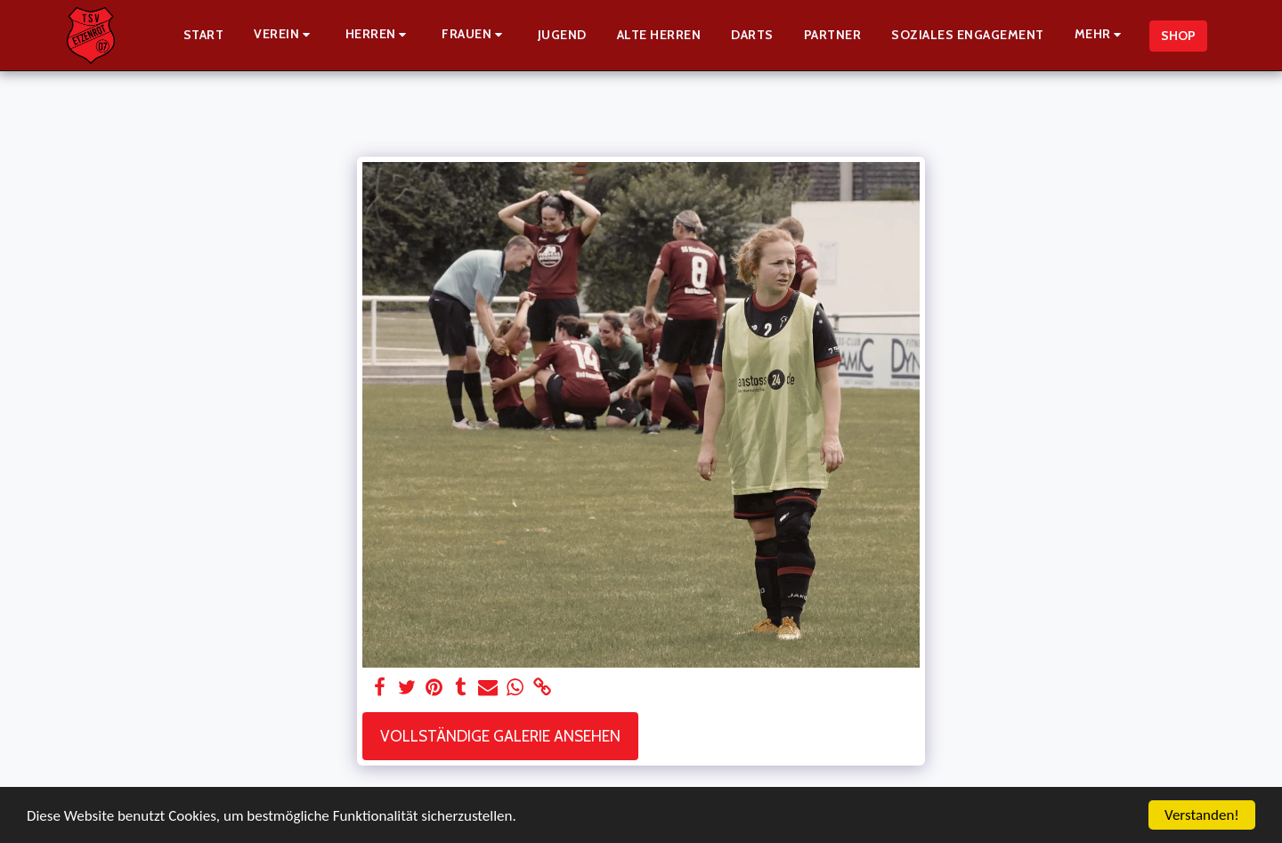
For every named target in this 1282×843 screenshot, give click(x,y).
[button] (284, 35)
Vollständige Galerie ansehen (500, 735)
